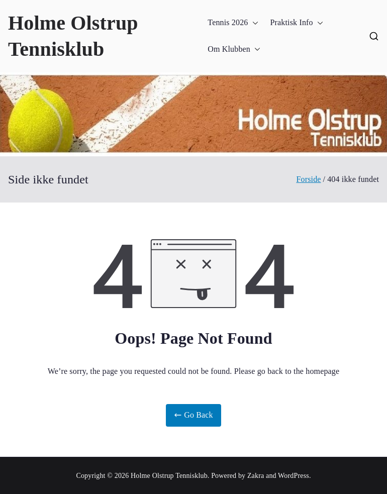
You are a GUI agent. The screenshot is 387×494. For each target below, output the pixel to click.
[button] (253, 23)
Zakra (255, 475)
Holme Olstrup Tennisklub (169, 475)
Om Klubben (234, 49)
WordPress (293, 475)
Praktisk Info (296, 23)
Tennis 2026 (233, 23)
